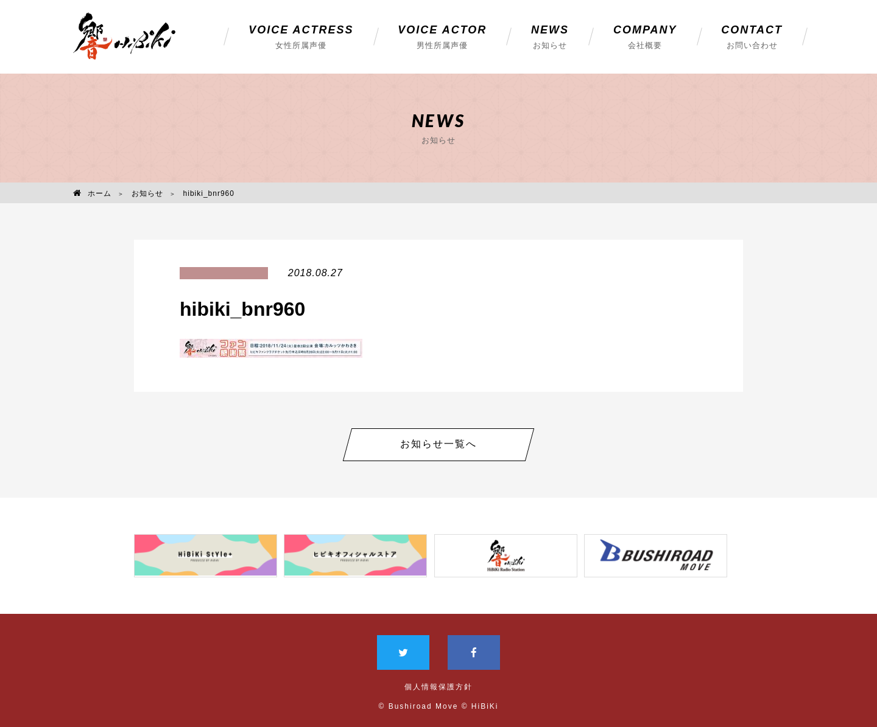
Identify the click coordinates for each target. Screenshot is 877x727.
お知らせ (147, 193)
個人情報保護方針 (438, 682)
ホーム (92, 193)
